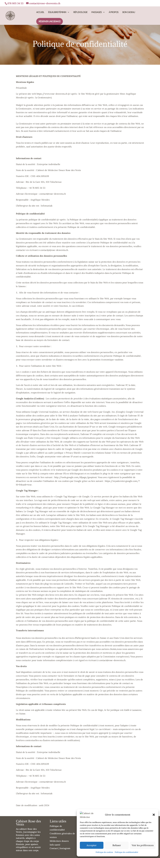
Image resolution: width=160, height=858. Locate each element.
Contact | (55, 848)
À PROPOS (113, 12)
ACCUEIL (40, 12)
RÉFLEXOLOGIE (80, 12)
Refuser (116, 845)
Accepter (92, 845)
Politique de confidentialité (126, 852)
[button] (153, 814)
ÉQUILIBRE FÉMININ (57, 12)
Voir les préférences (143, 845)
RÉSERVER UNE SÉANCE (49, 21)
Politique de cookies (104, 852)
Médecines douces (59, 841)
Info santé (55, 844)
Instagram (65, 848)
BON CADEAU (128, 12)
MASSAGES (96, 12)
